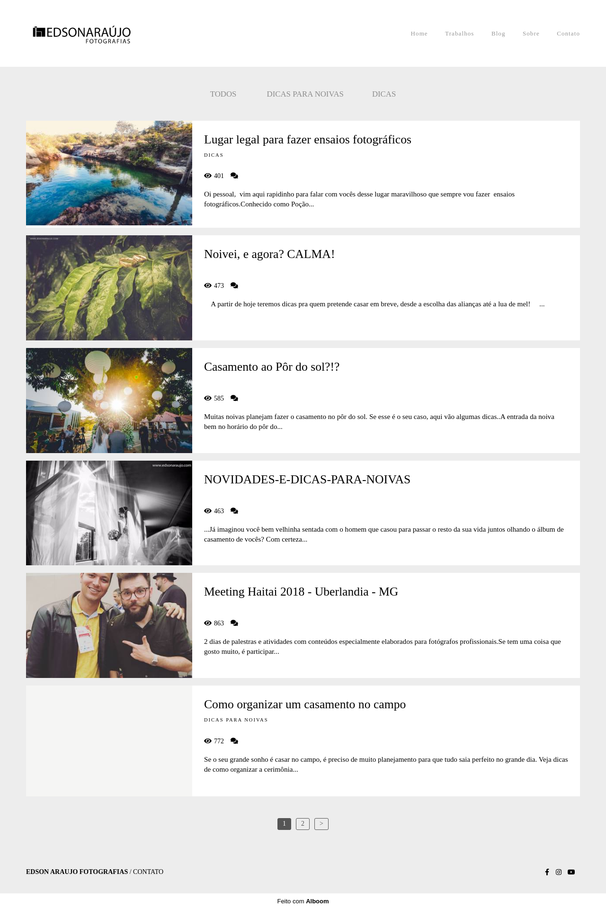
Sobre (531, 33)
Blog (498, 33)
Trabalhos (459, 33)
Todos (223, 93)
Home (419, 33)
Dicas (384, 93)
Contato (568, 33)
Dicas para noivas (305, 93)
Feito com (303, 901)
